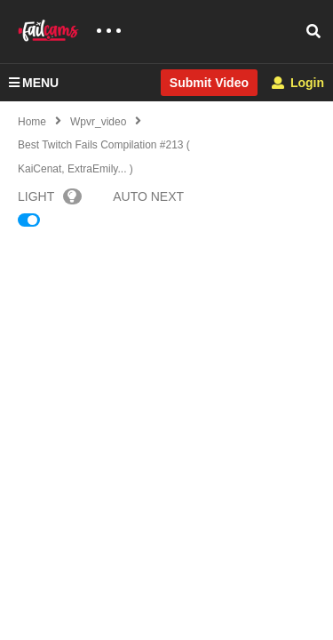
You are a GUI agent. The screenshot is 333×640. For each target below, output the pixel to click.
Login (298, 83)
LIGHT (50, 196)
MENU (34, 83)
